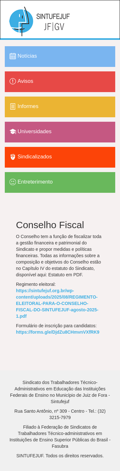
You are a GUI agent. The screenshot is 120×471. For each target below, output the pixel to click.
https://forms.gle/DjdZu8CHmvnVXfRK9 (57, 332)
